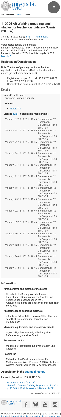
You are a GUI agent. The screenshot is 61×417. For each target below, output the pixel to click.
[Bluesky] (35, 404)
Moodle (5, 56)
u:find (18, 14)
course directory (35, 371)
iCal (15, 113)
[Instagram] (55, 404)
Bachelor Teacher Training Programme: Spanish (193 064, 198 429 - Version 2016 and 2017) (32, 387)
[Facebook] (26, 404)
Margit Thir (15, 108)
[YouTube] (45, 404)
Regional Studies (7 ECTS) (21, 382)
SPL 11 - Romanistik (37, 36)
